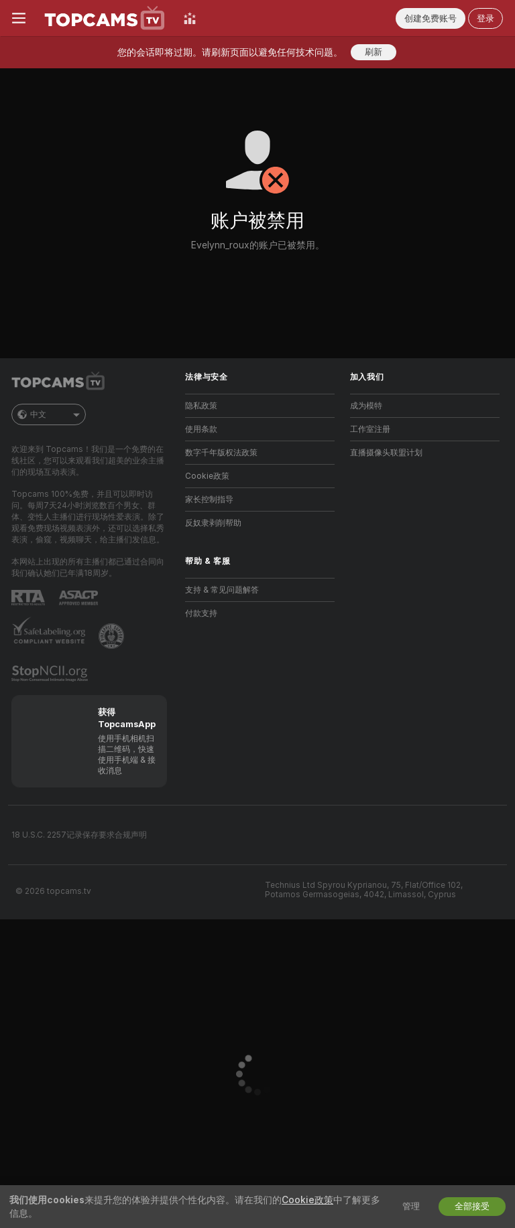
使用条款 (201, 429)
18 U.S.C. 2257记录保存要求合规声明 (79, 835)
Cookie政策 (207, 476)
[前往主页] (105, 18)
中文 (48, 414)
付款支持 (201, 613)
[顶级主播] (190, 18)
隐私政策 (201, 405)
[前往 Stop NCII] (51, 674)
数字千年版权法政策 (221, 452)
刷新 (373, 52)
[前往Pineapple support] (113, 636)
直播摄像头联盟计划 (386, 452)
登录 (485, 18)
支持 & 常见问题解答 (222, 590)
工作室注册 (370, 429)
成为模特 (366, 405)
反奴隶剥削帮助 (213, 523)
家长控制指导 (209, 499)
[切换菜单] (19, 18)
